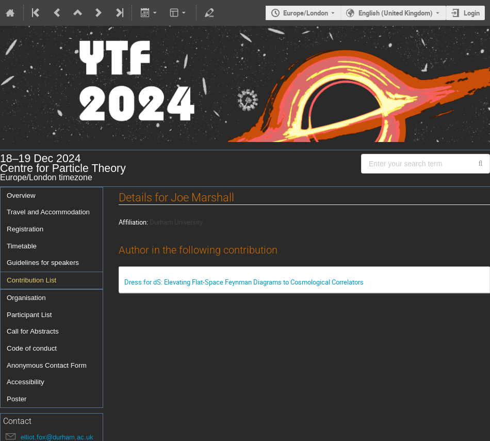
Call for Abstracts (33, 331)
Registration (25, 229)
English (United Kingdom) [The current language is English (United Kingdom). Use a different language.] (395, 13)
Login (472, 13)
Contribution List (31, 280)
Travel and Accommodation (48, 212)
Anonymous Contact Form (47, 365)
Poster (17, 399)
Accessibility (25, 382)
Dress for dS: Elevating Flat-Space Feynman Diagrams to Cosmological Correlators (244, 282)
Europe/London (305, 13)
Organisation (26, 298)
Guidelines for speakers (43, 262)
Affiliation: (133, 222)
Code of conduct (32, 348)
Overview (21, 195)
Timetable (22, 246)
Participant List (29, 315)
